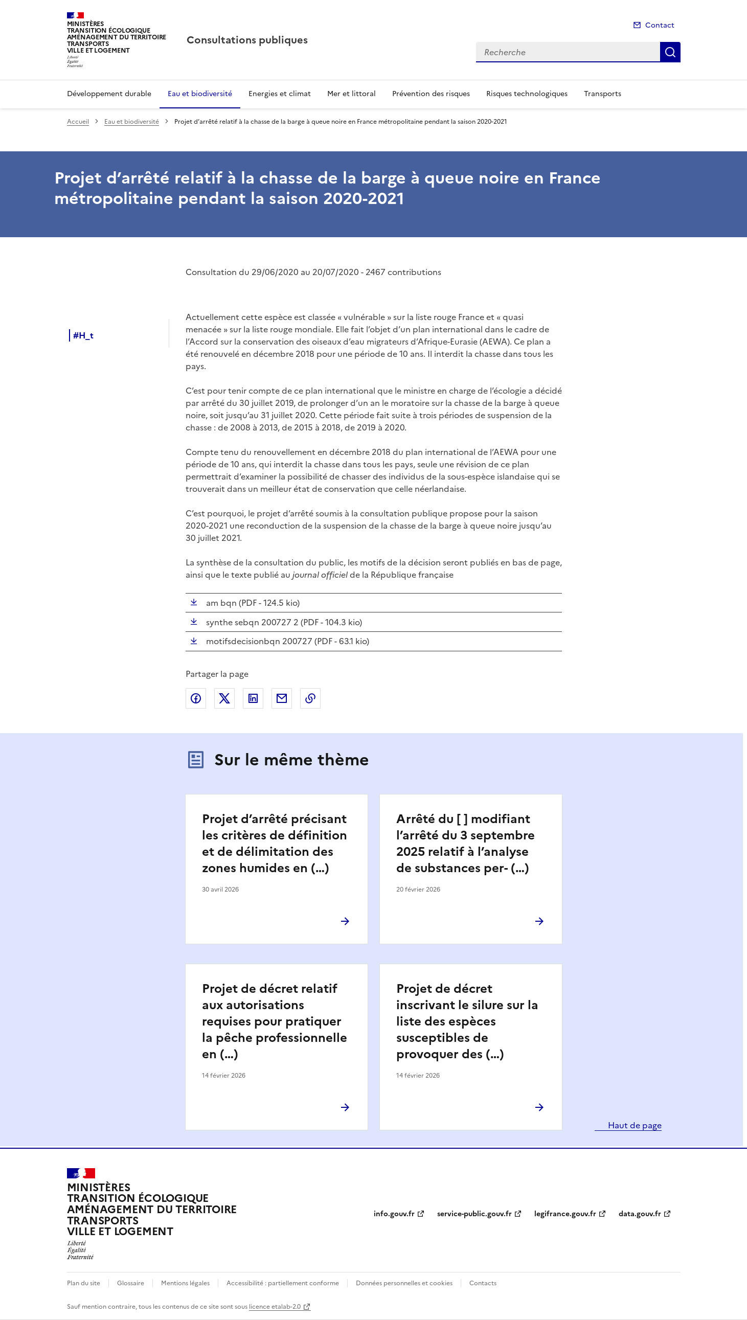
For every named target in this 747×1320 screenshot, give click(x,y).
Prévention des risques (431, 93)
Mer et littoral (351, 93)
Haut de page (634, 1125)
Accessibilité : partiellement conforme (283, 1283)
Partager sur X (224, 698)
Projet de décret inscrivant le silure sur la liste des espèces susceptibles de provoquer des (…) (467, 1021)
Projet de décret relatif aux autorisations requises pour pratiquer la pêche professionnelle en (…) (274, 1021)
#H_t (83, 335)
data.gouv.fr (640, 1214)
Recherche (670, 52)
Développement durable (109, 93)
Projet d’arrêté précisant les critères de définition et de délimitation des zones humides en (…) (274, 843)
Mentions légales (185, 1283)
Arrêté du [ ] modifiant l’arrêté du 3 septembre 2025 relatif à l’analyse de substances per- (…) (465, 843)
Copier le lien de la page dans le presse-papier (310, 698)
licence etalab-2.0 (275, 1306)
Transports (602, 93)
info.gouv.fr (394, 1214)
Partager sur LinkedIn (253, 698)
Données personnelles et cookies (404, 1283)
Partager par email (281, 698)
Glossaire (130, 1283)
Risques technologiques (527, 93)
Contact (659, 25)
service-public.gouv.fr (474, 1214)
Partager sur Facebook (196, 698)
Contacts (482, 1283)
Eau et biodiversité (200, 93)
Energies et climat (279, 93)
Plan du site (83, 1283)
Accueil (78, 121)
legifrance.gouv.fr (565, 1214)
